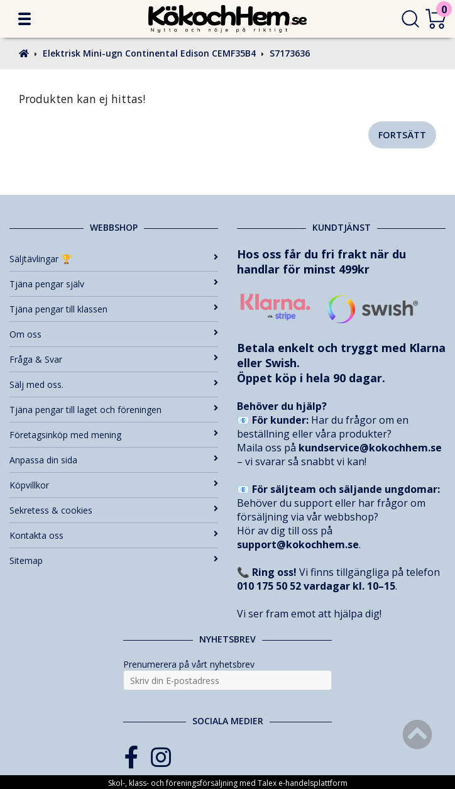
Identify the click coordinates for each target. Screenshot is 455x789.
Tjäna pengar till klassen (113, 309)
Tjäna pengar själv (113, 284)
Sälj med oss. (113, 384)
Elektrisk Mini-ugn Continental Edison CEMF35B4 (149, 53)
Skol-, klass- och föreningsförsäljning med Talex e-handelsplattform (228, 783)
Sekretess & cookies (113, 510)
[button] (24, 19)
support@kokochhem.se (298, 544)
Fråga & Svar (113, 359)
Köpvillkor (113, 485)
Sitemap (113, 560)
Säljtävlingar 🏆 (113, 259)
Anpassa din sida (113, 460)
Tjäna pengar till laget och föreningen (113, 410)
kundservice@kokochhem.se (370, 448)
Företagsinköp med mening (113, 435)
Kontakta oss (113, 535)
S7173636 (290, 53)
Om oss (113, 334)
